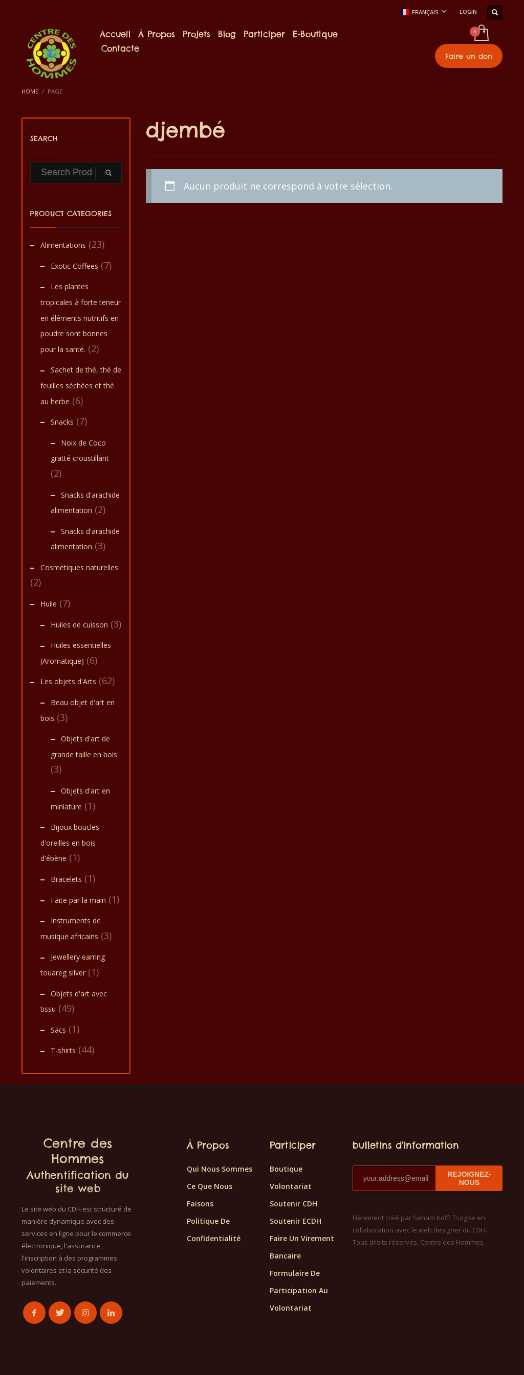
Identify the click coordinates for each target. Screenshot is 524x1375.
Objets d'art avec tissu (73, 1001)
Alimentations (63, 245)
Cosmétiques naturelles (79, 567)
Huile (48, 604)
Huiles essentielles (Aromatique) (75, 653)
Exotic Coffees (74, 266)
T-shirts (63, 1050)
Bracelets (66, 879)
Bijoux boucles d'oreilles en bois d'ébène (69, 842)
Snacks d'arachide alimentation (85, 503)
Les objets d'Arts (68, 681)
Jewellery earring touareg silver (72, 964)
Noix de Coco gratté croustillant (80, 450)
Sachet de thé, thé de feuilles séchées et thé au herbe (80, 385)
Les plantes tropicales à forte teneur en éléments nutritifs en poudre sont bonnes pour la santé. (80, 318)
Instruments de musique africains (70, 928)
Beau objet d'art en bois (77, 710)
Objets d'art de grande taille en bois (84, 746)
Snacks (62, 422)
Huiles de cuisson (79, 625)
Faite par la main (78, 900)
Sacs (58, 1030)
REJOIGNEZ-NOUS (469, 1178)
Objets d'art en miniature (80, 798)
